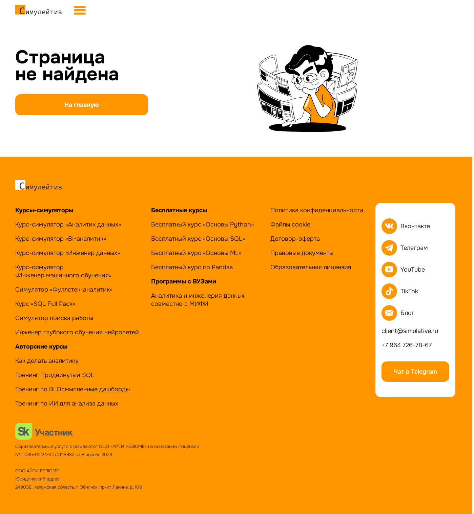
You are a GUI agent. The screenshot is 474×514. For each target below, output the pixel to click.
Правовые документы (301, 253)
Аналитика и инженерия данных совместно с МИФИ (198, 300)
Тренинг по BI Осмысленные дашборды (72, 389)
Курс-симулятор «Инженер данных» (67, 253)
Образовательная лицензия (310, 267)
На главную (81, 104)
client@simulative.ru (410, 331)
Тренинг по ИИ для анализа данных (66, 403)
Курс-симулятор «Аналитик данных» (68, 224)
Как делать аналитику (47, 360)
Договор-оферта (295, 238)
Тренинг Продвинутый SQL (54, 375)
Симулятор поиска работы (54, 318)
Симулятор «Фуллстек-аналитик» (63, 289)
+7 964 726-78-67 (407, 345)
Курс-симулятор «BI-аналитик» (60, 238)
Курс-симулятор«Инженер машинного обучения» (63, 271)
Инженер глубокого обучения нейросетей (77, 332)
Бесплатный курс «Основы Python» (202, 224)
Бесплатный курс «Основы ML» (196, 253)
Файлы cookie (290, 224)
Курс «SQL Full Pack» (45, 304)
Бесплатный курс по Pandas (192, 267)
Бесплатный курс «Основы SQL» (198, 238)
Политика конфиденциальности (316, 210)
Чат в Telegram (415, 371)
